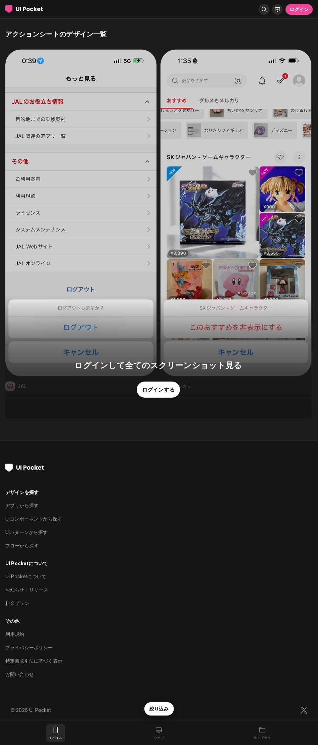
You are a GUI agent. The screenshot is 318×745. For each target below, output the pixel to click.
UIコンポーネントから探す (33, 519)
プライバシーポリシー (29, 647)
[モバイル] (55, 733)
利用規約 (14, 634)
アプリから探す (22, 505)
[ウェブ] (158, 733)
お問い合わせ (19, 674)
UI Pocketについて (25, 576)
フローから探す (22, 545)
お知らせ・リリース (26, 590)
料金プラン (17, 603)
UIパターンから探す (26, 532)
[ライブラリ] (262, 733)
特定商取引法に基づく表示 (33, 661)
